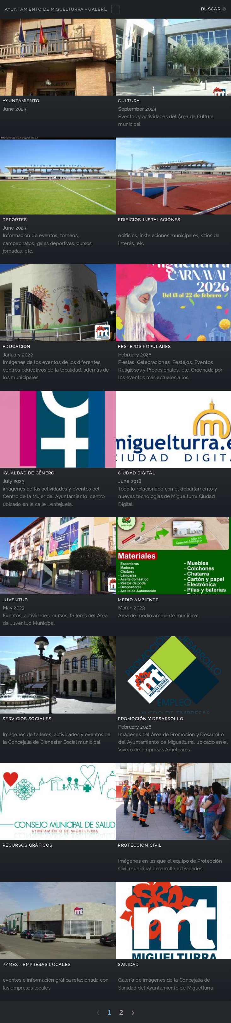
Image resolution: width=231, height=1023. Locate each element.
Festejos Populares (144, 346)
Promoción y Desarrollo (150, 718)
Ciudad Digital (136, 473)
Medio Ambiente (138, 599)
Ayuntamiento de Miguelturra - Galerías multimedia (73, 9)
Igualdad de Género (29, 473)
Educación (17, 346)
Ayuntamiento (21, 100)
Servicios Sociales (27, 718)
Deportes (15, 219)
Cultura (129, 100)
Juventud (15, 599)
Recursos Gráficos (27, 845)
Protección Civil (140, 845)
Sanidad (128, 964)
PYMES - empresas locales (37, 964)
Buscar (210, 9)
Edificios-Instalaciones (149, 219)
